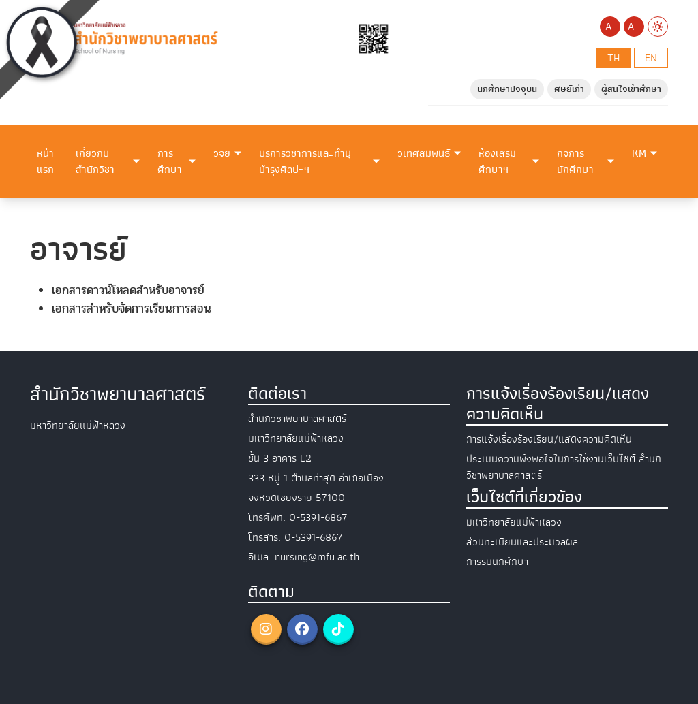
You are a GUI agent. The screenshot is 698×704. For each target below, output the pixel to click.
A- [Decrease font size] (610, 26)
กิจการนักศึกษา (575, 161)
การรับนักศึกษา (497, 562)
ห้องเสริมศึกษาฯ (497, 161)
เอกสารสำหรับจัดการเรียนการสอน (131, 308)
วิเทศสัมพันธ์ (423, 153)
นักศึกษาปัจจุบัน (507, 89)
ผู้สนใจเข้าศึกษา (631, 89)
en (651, 58)
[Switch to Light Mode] (658, 26)
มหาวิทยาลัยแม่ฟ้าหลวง (514, 522)
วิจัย (221, 153)
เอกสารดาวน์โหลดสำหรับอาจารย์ (128, 290)
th (613, 58)
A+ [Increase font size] (634, 26)
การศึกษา (169, 161)
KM (639, 153)
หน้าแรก (45, 161)
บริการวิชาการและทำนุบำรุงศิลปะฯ (305, 161)
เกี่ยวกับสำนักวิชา (95, 161)
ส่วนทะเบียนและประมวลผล (522, 542)
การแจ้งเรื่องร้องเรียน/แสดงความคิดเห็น (549, 439)
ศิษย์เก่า (569, 89)
